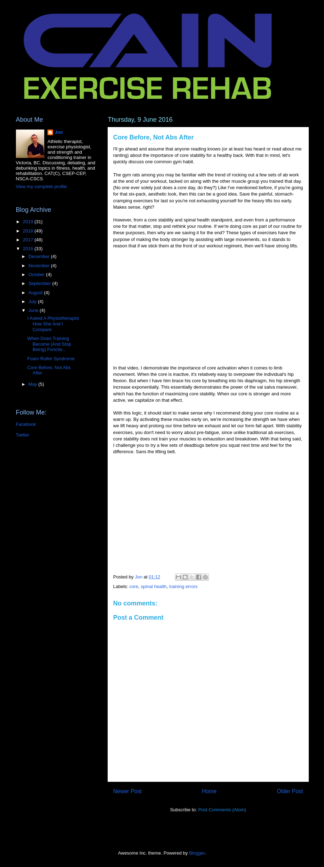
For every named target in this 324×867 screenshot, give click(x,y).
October (37, 274)
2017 (29, 239)
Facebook (26, 424)
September (40, 283)
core (133, 586)
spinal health (154, 586)
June (34, 310)
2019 (29, 221)
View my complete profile (41, 186)
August (36, 292)
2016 (29, 248)
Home (209, 791)
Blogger (197, 853)
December (39, 256)
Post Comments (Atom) (222, 809)
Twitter (22, 435)
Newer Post (127, 791)
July (33, 301)
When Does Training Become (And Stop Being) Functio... (49, 344)
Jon (59, 132)
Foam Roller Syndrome (51, 358)
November (39, 265)
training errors (183, 586)
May (33, 384)
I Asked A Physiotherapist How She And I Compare (53, 323)
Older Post (290, 791)
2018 (29, 231)
